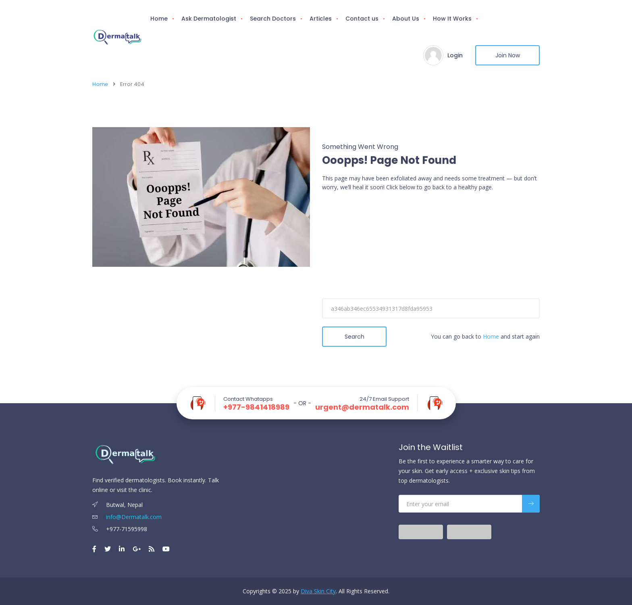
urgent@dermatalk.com (362, 407)
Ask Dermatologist (208, 19)
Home (159, 19)
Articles (321, 19)
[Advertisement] (431, 256)
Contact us (361, 19)
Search (354, 337)
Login (455, 55)
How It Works (452, 19)
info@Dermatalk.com (127, 517)
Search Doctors (273, 19)
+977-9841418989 (256, 407)
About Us (405, 19)
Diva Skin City (318, 591)
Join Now (507, 55)
